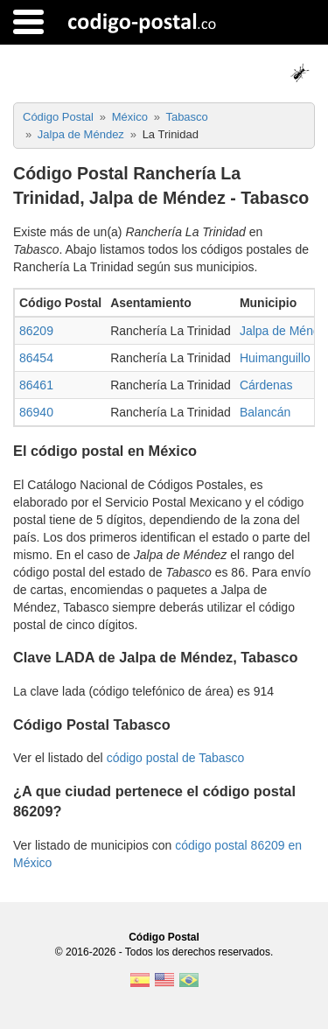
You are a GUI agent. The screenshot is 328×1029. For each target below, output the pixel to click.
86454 (36, 358)
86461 (36, 385)
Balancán (265, 412)
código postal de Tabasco (176, 758)
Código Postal (164, 937)
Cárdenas (266, 385)
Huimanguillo (275, 358)
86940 (36, 412)
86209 (36, 331)
